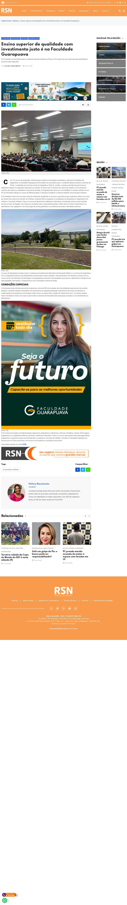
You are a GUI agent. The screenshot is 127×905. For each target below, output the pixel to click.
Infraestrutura (118, 184)
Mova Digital (63, 629)
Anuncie (15, 601)
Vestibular (15, 469)
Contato (84, 601)
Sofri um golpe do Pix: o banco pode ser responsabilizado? (44, 554)
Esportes (19, 548)
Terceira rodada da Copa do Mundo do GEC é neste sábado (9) (15, 557)
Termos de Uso (70, 601)
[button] (85, 516)
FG (3, 469)
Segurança (79, 548)
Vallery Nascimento (12, 66)
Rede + (24, 11)
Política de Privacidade (103, 601)
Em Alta (12, 548)
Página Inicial (6, 21)
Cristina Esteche (36, 11)
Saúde (114, 191)
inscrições (8, 469)
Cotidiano (5, 548)
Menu (95, 11)
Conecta (105, 11)
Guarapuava (50, 11)
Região (61, 11)
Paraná (114, 188)
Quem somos (28, 601)
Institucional (83, 11)
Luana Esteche (47, 548)
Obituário (72, 11)
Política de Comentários (49, 601)
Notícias (16, 21)
